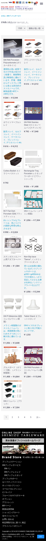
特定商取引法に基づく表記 (14, 522)
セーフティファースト (12, 482)
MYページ (6, 505)
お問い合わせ (8, 519)
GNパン (7, 468)
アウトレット (8, 502)
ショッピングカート (11, 512)
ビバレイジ (7, 492)
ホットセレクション (11, 485)
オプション (7, 499)
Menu (41, 2)
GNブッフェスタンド (13, 475)
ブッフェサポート (10, 478)
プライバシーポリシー (20, 536)
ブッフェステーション (12, 462)
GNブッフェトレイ (12, 472)
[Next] (38, 417)
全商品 (3, 16)
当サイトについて (10, 516)
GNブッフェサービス (14, 16)
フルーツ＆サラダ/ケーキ (13, 495)
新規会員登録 (8, 509)
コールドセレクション (12, 489)
